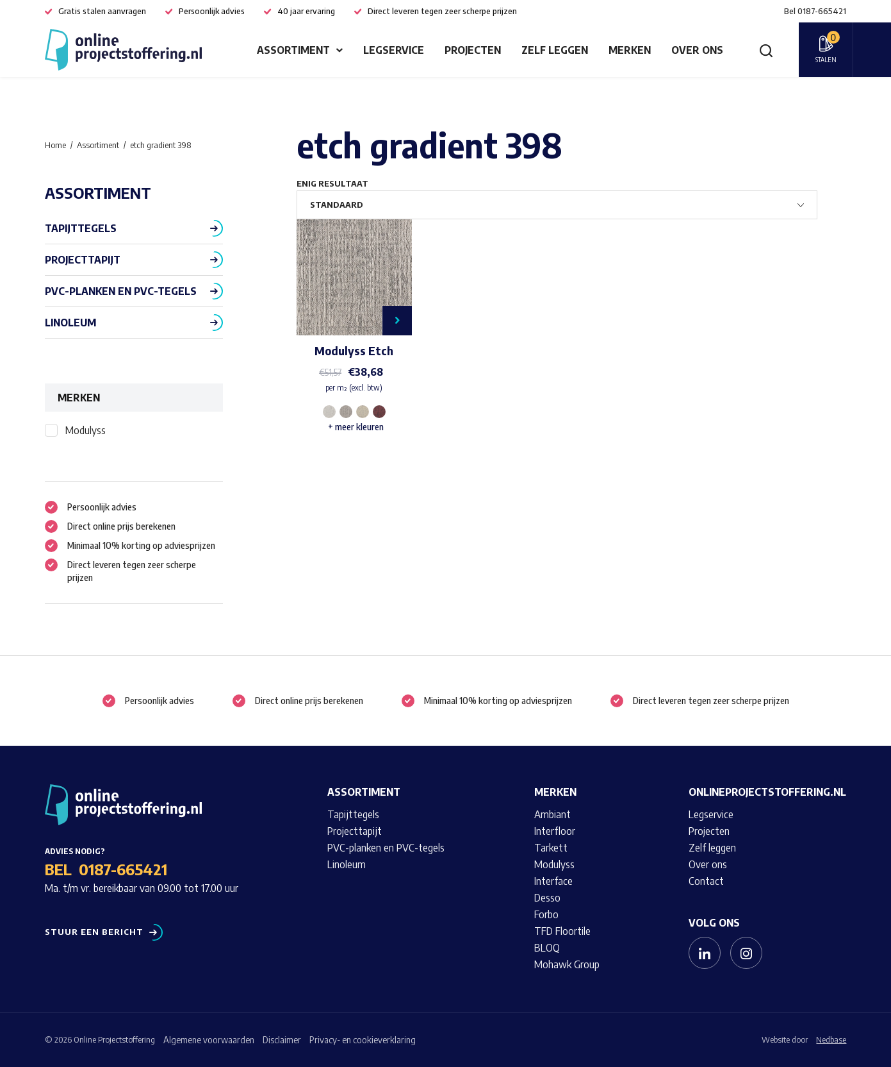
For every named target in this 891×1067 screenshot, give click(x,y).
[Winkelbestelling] (557, 204)
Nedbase (831, 1039)
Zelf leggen (554, 50)
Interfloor (554, 831)
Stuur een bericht (94, 932)
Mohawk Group (567, 964)
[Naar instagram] (746, 953)
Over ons (697, 50)
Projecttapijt (82, 259)
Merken (630, 50)
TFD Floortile (562, 931)
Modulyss (85, 430)
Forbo (546, 914)
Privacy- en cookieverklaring (362, 1039)
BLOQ (547, 947)
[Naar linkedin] (705, 953)
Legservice (393, 50)
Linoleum (70, 322)
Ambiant (552, 814)
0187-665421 (123, 868)
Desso (547, 897)
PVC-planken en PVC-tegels (121, 291)
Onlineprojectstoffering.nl (767, 792)
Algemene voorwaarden (208, 1039)
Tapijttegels (81, 228)
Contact (706, 881)
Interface (553, 881)
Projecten (473, 50)
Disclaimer (282, 1039)
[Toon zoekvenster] (766, 50)
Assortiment (293, 50)
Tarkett (551, 847)
